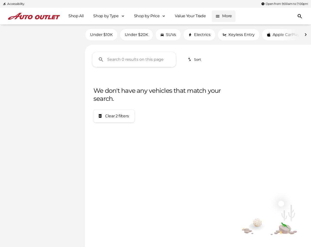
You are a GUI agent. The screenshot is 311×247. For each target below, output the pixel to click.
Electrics (199, 36)
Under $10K (101, 36)
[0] (15, 99)
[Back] (69, 34)
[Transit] (28, 43)
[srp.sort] (195, 61)
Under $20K (136, 36)
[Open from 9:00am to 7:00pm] (284, 4)
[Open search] (300, 16)
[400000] (66, 99)
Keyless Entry (239, 36)
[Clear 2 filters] (113, 117)
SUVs (168, 36)
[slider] (11, 74)
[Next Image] (305, 36)
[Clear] (65, 132)
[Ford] (11, 43)
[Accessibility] (13, 4)
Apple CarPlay (283, 36)
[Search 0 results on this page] (134, 61)
